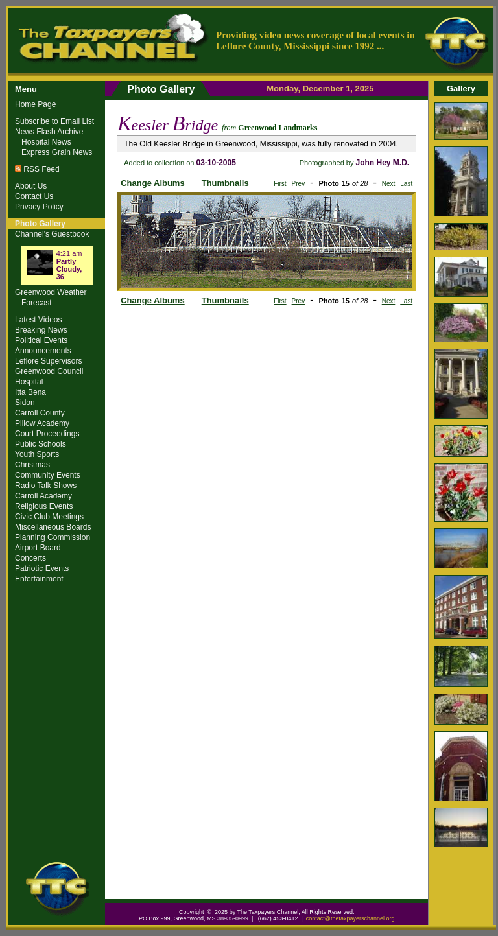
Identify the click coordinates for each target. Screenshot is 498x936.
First (280, 183)
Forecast (36, 302)
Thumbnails (225, 183)
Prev (298, 183)
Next (389, 183)
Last (406, 183)
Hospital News (46, 141)
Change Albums (152, 183)
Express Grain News (56, 152)
